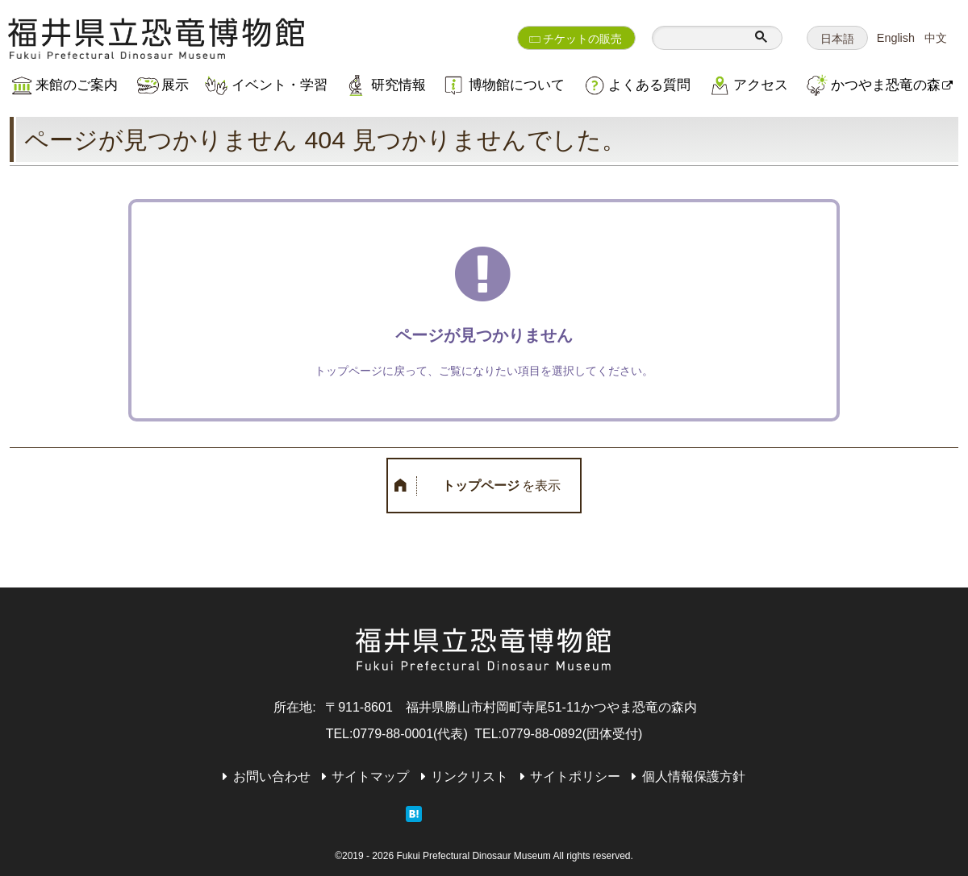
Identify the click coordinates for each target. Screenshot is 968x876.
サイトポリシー (575, 776)
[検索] (701, 38)
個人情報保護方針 (693, 776)
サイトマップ (370, 776)
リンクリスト (469, 776)
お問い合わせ (272, 776)
